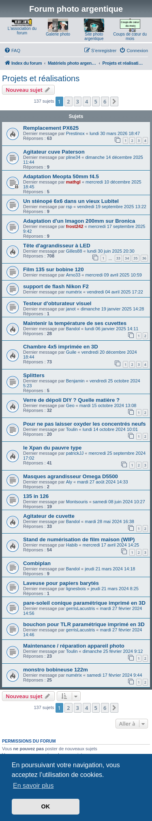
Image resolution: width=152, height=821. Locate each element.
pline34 (73, 157)
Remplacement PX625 (51, 128)
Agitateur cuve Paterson (54, 152)
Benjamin (75, 380)
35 (135, 258)
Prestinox (75, 133)
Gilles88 (74, 251)
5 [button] (95, 101)
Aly (69, 481)
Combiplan (37, 563)
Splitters (34, 375)
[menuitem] (12, 50)
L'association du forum (22, 30)
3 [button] (77, 101)
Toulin (72, 429)
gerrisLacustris (80, 608)
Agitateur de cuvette (49, 516)
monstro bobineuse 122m (55, 670)
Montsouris (77, 501)
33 (118, 258)
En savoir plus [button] (33, 785)
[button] (114, 101)
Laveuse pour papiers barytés (61, 583)
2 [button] (68, 101)
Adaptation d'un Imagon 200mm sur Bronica (79, 221)
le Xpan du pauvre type (52, 448)
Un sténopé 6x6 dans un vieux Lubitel (71, 201)
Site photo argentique (93, 36)
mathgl (73, 181)
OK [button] (45, 806)
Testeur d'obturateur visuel (57, 303)
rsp (69, 206)
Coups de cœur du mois (130, 36)
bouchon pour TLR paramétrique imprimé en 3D (84, 624)
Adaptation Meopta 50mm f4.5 (61, 176)
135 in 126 (36, 496)
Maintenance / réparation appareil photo (73, 646)
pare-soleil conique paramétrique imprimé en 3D (84, 603)
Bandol (73, 328)
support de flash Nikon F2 (56, 286)
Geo (70, 405)
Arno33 (73, 274)
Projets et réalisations (40, 78)
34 (127, 258)
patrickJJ (74, 453)
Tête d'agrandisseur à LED (56, 246)
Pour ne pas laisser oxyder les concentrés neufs (84, 424)
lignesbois (76, 588)
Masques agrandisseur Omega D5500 (70, 476)
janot (71, 308)
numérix (74, 291)
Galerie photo (58, 34)
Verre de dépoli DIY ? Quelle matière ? (71, 400)
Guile (71, 352)
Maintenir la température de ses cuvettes (74, 323)
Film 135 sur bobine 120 (53, 269)
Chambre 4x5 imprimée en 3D (60, 347)
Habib (72, 544)
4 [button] (86, 101)
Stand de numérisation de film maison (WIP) (79, 539)
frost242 (74, 226)
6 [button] (104, 101)
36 (144, 258)
